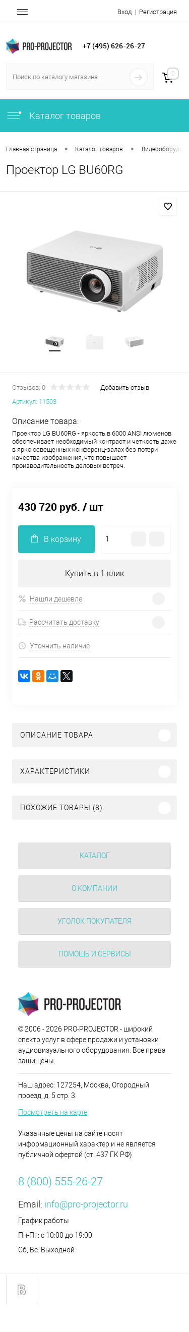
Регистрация (158, 12)
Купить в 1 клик (94, 573)
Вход (124, 12)
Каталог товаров (53, 115)
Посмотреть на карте (52, 1112)
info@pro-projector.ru (86, 1204)
